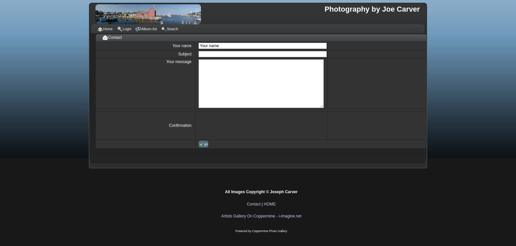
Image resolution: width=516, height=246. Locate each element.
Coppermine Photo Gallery (269, 231)
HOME (270, 204)
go (203, 144)
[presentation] (249, 125)
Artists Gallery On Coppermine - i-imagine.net (261, 216)
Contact (253, 204)
